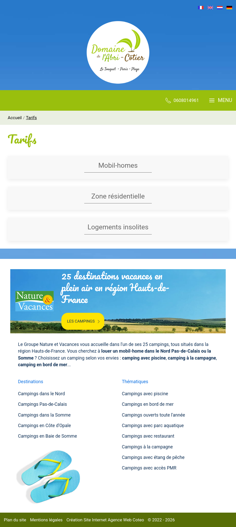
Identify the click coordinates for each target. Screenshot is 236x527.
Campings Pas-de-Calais (42, 404)
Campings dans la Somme (44, 415)
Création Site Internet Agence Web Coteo (105, 519)
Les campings (84, 321)
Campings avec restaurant (148, 436)
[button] (220, 100)
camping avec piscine (144, 358)
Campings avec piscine (145, 393)
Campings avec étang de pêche (153, 457)
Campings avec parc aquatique (153, 425)
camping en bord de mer (42, 364)
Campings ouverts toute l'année (153, 415)
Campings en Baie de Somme (47, 436)
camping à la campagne (192, 358)
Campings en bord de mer (148, 404)
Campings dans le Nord (41, 393)
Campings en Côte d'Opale (44, 425)
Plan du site (15, 519)
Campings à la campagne (147, 446)
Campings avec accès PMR (149, 467)
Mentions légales (46, 519)
